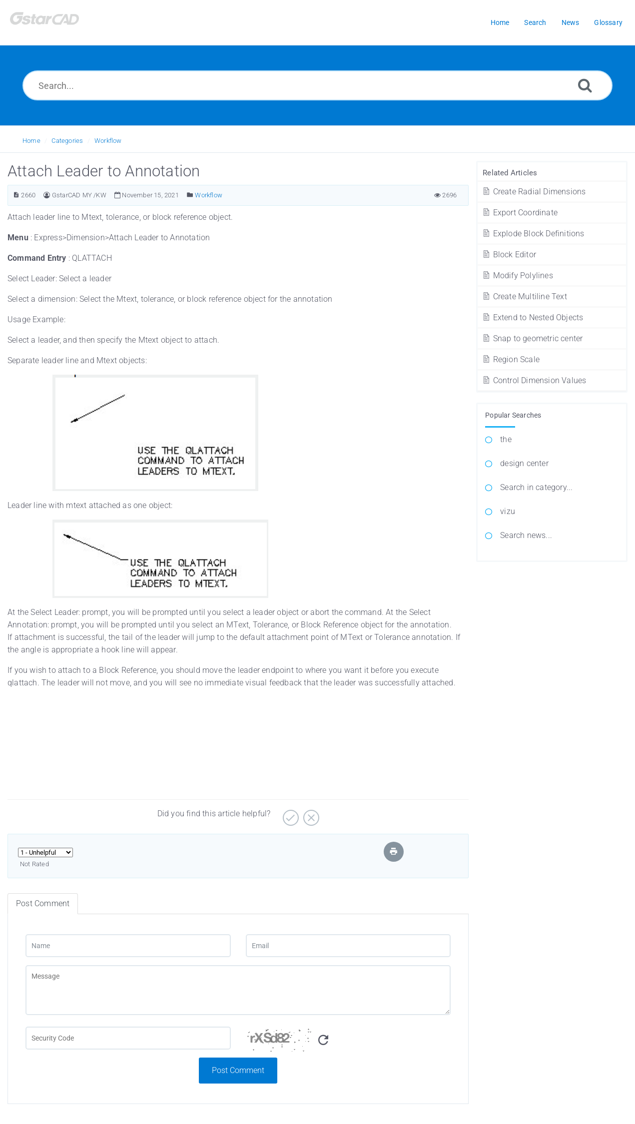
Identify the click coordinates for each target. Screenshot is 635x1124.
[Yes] (289, 814)
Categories (67, 140)
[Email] (348, 945)
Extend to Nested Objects (532, 317)
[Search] (585, 85)
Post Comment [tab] (42, 903)
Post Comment (238, 1070)
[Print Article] (393, 851)
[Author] (46, 195)
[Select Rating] (45, 852)
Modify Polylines (517, 275)
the (506, 439)
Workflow (108, 140)
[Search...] (317, 85)
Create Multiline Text (524, 296)
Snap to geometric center (532, 338)
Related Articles (510, 172)
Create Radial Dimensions (534, 191)
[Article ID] (16, 195)
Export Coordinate (520, 212)
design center (524, 463)
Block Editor (509, 254)
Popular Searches (513, 415)
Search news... (526, 535)
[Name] (128, 945)
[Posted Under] (190, 195)
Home (31, 140)
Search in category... (536, 487)
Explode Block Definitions (533, 233)
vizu (507, 511)
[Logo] (57, 22)
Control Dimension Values (534, 380)
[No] (310, 814)
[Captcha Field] (128, 1038)
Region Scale (511, 359)
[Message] (238, 990)
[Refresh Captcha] (323, 1040)
